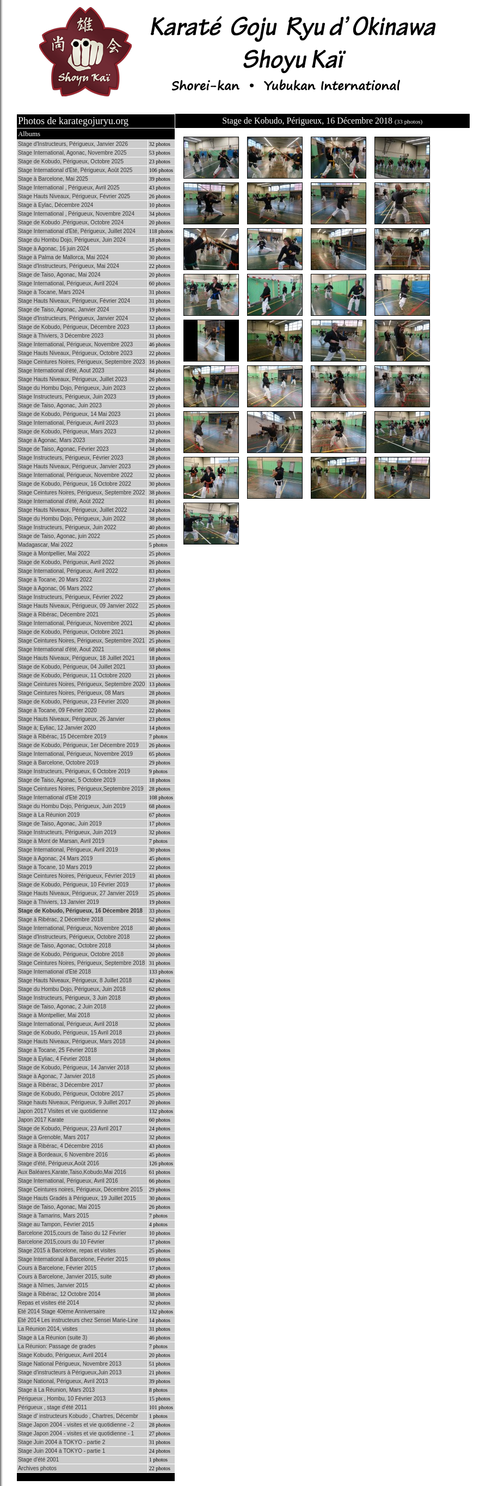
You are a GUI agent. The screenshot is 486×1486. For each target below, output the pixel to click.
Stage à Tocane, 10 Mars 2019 (55, 867)
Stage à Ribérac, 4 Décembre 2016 (60, 1146)
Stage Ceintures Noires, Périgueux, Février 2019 (77, 876)
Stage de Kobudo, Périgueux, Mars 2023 (67, 432)
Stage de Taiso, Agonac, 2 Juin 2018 (62, 1007)
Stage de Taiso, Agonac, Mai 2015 (59, 1207)
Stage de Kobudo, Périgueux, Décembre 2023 (74, 327)
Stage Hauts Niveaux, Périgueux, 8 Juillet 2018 (75, 980)
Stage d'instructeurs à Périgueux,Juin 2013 (69, 1372)
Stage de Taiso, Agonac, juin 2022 (59, 536)
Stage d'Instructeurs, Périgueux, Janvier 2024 (73, 318)
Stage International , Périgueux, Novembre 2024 (76, 214)
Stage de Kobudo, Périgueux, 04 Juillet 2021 (72, 667)
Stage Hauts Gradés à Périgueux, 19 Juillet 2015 (77, 1198)
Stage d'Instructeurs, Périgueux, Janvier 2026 (73, 144)
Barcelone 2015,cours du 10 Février (61, 1242)
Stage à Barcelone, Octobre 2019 (58, 763)
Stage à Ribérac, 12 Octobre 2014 (59, 1294)
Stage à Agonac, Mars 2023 (51, 440)
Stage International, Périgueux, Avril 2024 (68, 283)
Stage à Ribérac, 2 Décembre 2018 (60, 919)
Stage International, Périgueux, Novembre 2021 (75, 623)
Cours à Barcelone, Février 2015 (57, 1268)
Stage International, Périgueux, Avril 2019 (68, 850)
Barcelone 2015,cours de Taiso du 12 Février (72, 1233)
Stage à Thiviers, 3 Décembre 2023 (60, 336)
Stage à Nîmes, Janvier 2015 (53, 1285)
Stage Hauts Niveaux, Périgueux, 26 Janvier (71, 719)
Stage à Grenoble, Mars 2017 (53, 1137)
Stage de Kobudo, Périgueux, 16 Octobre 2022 (74, 484)
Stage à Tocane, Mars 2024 (51, 292)
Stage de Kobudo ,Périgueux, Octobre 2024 (71, 222)
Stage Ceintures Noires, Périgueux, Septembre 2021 (81, 641)
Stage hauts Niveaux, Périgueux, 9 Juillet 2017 (74, 1102)
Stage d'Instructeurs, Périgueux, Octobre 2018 (74, 937)
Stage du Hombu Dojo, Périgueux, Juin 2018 (72, 989)
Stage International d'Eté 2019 (54, 797)
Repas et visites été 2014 (48, 1303)
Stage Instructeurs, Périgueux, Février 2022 (70, 597)
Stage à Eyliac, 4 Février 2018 (54, 1059)
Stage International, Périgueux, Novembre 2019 (75, 754)
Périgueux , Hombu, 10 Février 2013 (62, 1399)
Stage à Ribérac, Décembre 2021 (58, 614)
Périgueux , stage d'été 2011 (52, 1407)
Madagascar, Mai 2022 (45, 545)
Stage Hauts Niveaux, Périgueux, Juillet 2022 (72, 510)
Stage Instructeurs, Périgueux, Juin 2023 (67, 397)
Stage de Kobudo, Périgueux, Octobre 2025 (71, 161)
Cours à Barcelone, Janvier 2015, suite (65, 1277)
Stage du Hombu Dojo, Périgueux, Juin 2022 (72, 519)
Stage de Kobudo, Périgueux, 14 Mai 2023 (69, 414)
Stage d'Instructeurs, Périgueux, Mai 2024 (68, 266)
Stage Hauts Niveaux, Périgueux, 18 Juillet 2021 (76, 658)
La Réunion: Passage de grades (57, 1346)
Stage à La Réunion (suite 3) (52, 1338)
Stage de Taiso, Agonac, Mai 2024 (59, 275)
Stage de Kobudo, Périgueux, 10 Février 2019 (73, 885)
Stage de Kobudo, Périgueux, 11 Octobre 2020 (74, 675)
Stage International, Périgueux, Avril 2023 (68, 423)
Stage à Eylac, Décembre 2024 (55, 205)
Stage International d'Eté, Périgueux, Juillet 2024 (77, 231)
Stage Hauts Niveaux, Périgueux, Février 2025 (74, 196)
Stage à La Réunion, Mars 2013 (56, 1390)
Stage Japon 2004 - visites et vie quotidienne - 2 (76, 1425)
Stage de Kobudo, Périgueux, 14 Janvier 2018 (74, 1068)
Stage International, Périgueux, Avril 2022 (68, 571)
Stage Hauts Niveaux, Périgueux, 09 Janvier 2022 (78, 606)
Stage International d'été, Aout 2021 (61, 649)
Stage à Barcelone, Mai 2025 (53, 179)
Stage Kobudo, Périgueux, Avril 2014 (62, 1355)
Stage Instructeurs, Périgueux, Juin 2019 (67, 832)
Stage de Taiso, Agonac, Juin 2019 (60, 824)
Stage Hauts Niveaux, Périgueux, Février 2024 (74, 301)
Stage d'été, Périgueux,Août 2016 (58, 1163)
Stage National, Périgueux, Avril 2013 (63, 1381)
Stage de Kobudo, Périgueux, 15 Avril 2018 (70, 1033)
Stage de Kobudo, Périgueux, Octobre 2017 (71, 1094)
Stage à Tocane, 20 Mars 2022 (55, 580)
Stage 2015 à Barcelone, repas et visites (67, 1250)
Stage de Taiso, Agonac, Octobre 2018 (64, 946)
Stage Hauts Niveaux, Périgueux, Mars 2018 (71, 1041)
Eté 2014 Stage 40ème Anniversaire (61, 1311)
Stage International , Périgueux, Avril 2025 (69, 188)
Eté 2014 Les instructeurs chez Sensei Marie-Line (78, 1320)
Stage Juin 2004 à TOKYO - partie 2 (61, 1442)
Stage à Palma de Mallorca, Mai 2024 (63, 257)
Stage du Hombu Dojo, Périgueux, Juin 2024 (72, 240)
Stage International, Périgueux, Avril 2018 (68, 1024)
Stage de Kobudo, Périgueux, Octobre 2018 (71, 954)
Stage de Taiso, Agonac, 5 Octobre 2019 (66, 780)
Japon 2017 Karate (41, 1120)
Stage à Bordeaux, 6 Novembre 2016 (63, 1155)
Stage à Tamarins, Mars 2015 (53, 1216)
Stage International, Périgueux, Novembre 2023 (75, 344)
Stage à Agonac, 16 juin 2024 (53, 249)
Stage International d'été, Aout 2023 (61, 371)
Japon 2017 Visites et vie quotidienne (63, 1111)
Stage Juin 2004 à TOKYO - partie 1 (61, 1451)
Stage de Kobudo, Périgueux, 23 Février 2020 (73, 702)
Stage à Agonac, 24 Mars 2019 (55, 858)
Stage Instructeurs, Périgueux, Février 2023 (70, 458)
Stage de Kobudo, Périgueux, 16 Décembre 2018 (80, 911)
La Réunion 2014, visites (48, 1329)
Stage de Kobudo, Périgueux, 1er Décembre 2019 (78, 745)
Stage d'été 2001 (38, 1460)
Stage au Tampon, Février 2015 (56, 1224)
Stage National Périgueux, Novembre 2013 (69, 1364)
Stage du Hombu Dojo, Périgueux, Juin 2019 (72, 806)
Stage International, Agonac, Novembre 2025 (72, 153)
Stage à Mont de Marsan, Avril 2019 (61, 841)
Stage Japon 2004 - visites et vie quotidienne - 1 (76, 1433)
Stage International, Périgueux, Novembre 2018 (75, 928)
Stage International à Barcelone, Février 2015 (73, 1259)
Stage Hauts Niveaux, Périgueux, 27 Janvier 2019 (78, 893)
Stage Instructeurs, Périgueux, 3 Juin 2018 (69, 998)
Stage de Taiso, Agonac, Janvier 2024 (63, 310)
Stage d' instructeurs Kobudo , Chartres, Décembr (78, 1416)
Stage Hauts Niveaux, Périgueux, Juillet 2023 (72, 379)
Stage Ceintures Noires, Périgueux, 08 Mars (71, 693)
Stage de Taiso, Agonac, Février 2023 (63, 449)
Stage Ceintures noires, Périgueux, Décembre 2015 (80, 1190)
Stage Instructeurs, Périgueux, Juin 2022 (67, 527)
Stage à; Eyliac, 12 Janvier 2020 (57, 728)
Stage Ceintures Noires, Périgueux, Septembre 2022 (81, 493)
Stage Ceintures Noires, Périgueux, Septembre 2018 (81, 963)
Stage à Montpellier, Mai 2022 (54, 554)
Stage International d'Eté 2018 (54, 972)
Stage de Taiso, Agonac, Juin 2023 (60, 405)
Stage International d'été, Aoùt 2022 (61, 501)
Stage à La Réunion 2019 (48, 815)
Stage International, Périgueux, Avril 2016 (68, 1181)
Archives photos (37, 1468)
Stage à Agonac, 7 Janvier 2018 (56, 1076)
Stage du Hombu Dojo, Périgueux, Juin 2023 (72, 388)
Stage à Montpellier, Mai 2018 (54, 1015)
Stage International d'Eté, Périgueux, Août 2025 (75, 170)
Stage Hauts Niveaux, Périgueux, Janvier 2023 (74, 466)
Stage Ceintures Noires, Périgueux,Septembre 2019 (81, 789)
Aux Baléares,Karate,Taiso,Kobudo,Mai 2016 (72, 1172)
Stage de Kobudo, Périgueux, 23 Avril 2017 (70, 1129)
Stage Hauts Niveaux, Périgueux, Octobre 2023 (75, 353)
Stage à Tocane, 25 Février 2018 (57, 1050)
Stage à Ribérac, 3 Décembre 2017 (60, 1085)
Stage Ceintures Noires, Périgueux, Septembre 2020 (81, 684)
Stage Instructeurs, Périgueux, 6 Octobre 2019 (74, 771)
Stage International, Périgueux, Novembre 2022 (75, 475)
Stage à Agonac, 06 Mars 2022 (55, 588)
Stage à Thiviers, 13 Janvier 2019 (58, 902)
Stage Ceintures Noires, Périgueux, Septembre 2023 (81, 362)
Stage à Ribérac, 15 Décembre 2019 (62, 736)
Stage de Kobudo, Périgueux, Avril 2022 (66, 562)
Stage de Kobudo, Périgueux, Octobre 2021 (71, 632)
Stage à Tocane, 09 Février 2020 (57, 710)
